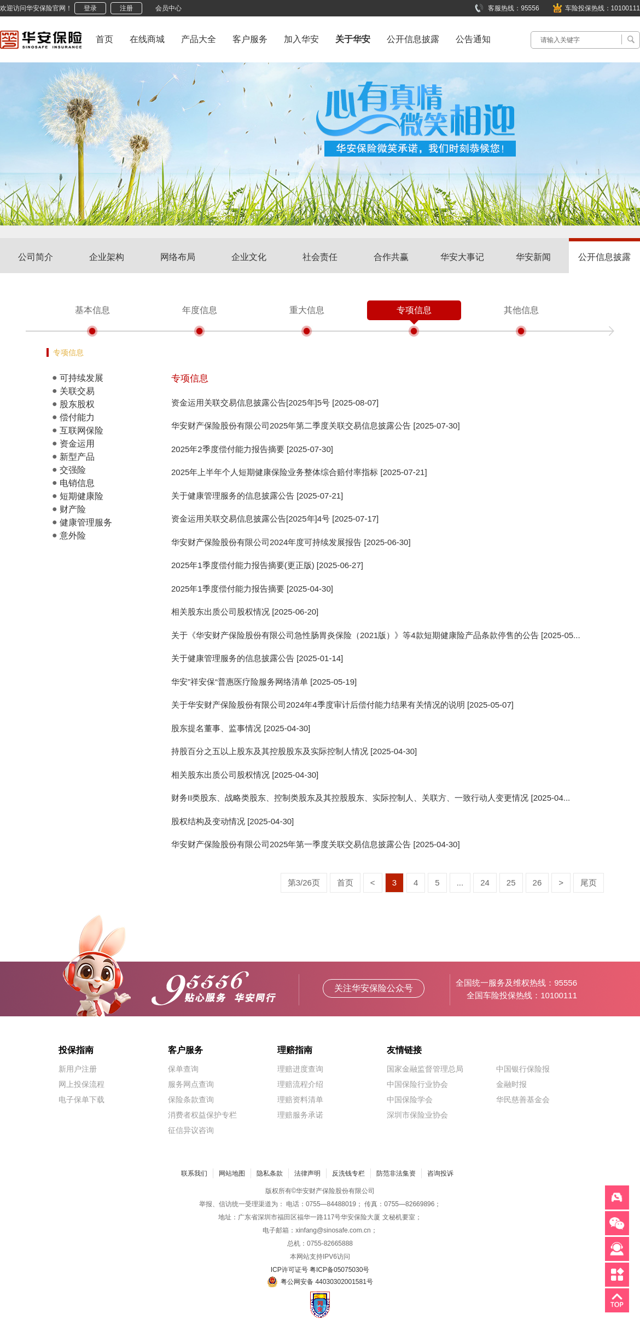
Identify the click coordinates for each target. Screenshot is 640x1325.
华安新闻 (533, 257)
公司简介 (35, 257)
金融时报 (511, 1084)
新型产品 (77, 456)
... (460, 882)
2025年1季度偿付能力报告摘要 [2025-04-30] (252, 588)
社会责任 (320, 257)
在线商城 (147, 39)
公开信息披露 (413, 39)
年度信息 (199, 310)
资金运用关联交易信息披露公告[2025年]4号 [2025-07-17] (275, 518)
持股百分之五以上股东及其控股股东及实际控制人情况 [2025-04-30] (294, 751)
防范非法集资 (396, 1173)
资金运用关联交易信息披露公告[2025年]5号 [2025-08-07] (275, 402)
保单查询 (183, 1068)
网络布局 (177, 257)
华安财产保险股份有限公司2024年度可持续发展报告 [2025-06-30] (291, 542)
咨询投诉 (440, 1173)
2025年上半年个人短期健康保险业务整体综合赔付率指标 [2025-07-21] (299, 472)
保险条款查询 (191, 1099)
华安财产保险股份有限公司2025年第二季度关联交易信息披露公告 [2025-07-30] (315, 425)
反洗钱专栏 (348, 1173)
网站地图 (232, 1173)
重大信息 (306, 310)
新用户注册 (78, 1068)
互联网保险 (81, 430)
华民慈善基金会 (523, 1099)
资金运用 (77, 443)
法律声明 (307, 1173)
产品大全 (198, 39)
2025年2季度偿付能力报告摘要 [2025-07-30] (252, 449)
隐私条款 (270, 1173)
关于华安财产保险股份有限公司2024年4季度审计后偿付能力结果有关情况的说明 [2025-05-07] (342, 704)
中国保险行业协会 (417, 1084)
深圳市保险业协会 (417, 1114)
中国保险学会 (410, 1099)
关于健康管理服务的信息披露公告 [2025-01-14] (257, 658)
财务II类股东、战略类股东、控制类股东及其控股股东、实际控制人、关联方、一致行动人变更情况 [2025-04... (370, 797)
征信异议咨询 (191, 1130)
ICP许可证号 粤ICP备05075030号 (320, 1270)
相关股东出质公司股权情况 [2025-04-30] (244, 774)
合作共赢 (391, 257)
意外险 (73, 535)
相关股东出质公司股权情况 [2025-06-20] (244, 611)
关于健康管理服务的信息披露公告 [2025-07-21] (257, 495)
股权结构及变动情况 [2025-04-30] (232, 821)
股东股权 (77, 404)
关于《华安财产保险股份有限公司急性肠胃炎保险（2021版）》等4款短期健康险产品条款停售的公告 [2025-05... (375, 635)
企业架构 (106, 257)
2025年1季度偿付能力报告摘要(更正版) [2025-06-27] (267, 565)
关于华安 (352, 39)
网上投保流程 (81, 1084)
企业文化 (248, 257)
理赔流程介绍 (300, 1084)
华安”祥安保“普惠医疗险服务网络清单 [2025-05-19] (264, 681)
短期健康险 (81, 496)
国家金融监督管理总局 (425, 1068)
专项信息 (414, 310)
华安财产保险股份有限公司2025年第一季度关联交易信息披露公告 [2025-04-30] (315, 844)
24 (485, 882)
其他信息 (521, 310)
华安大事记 (462, 257)
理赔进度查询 (300, 1068)
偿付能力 (77, 417)
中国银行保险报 (523, 1068)
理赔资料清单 (300, 1099)
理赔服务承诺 (300, 1114)
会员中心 (168, 8)
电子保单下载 (81, 1099)
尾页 (588, 882)
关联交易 (77, 391)
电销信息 (77, 483)
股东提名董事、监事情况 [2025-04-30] (240, 728)
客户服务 (249, 39)
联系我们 (194, 1173)
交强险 (73, 470)
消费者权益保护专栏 (202, 1114)
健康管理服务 (86, 522)
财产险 (73, 509)
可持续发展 (81, 378)
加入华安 (301, 39)
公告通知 (473, 39)
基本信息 (92, 310)
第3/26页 (304, 882)
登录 (90, 8)
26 (537, 882)
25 (511, 882)
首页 (104, 39)
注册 (126, 8)
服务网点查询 (191, 1084)
